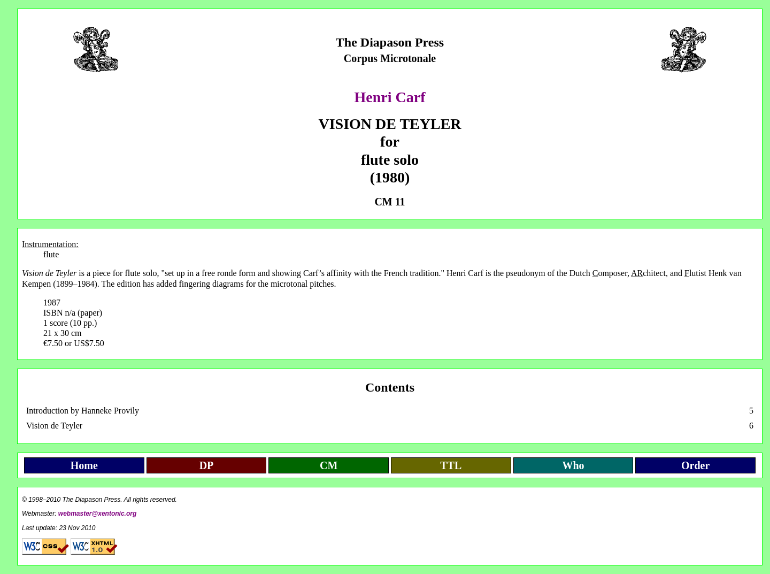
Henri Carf (390, 97)
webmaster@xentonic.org (97, 513)
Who (573, 465)
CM (328, 465)
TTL (450, 465)
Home (84, 465)
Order (695, 465)
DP (206, 465)
